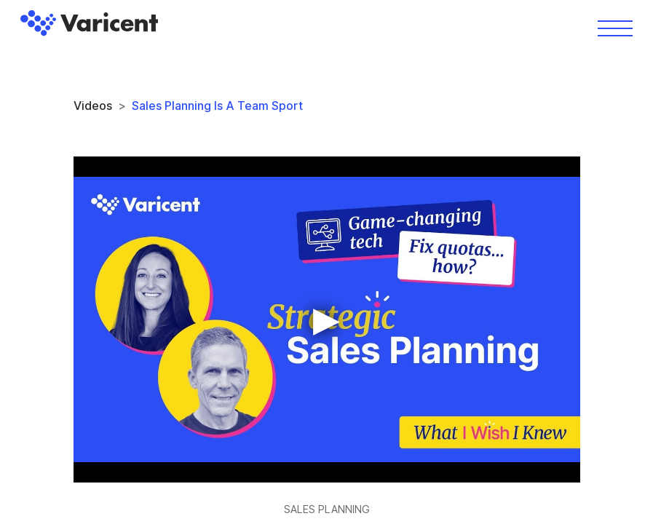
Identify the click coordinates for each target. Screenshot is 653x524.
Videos (93, 105)
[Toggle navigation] (615, 27)
